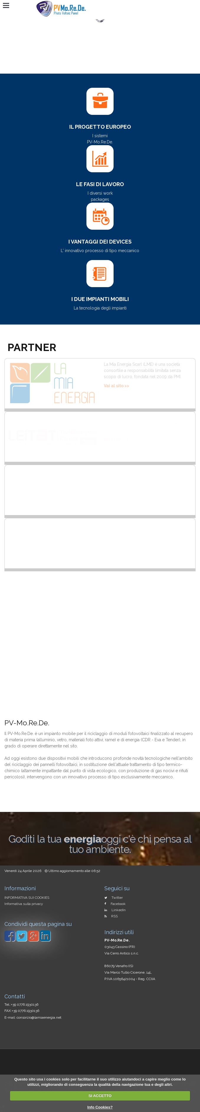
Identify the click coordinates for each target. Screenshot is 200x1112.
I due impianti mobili (100, 299)
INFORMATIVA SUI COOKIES (26, 898)
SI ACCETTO (100, 1095)
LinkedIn (119, 910)
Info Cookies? (100, 1107)
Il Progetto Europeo (100, 127)
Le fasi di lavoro (100, 184)
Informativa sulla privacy (23, 904)
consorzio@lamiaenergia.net (39, 1017)
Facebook (118, 904)
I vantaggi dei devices (100, 242)
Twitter (117, 898)
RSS (114, 916)
